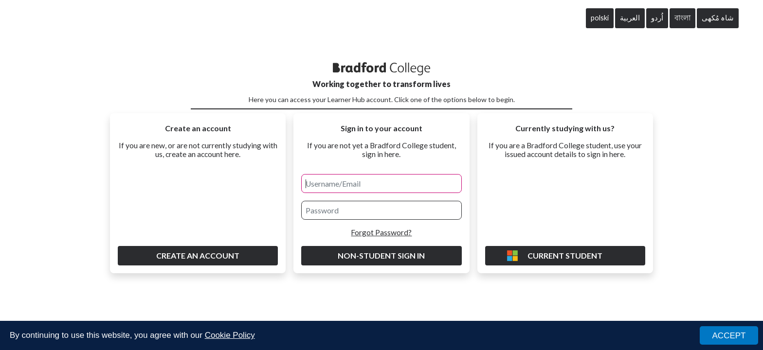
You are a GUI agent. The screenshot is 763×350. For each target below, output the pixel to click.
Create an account (197, 255)
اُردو (657, 18)
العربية (630, 18)
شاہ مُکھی (718, 18)
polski (600, 18)
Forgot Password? (381, 232)
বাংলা (682, 18)
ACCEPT (729, 336)
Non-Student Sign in (381, 255)
